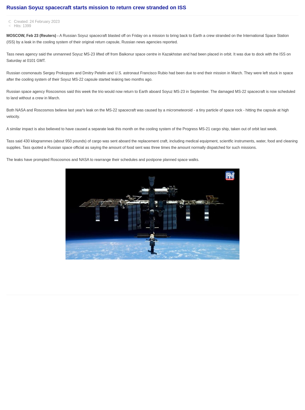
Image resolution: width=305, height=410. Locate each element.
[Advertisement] (93, 276)
